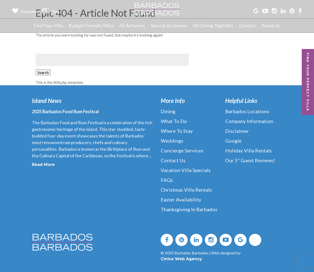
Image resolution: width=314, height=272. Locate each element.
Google (233, 141)
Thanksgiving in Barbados (189, 209)
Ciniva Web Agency (181, 259)
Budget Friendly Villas (91, 25)
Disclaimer (237, 131)
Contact (247, 25)
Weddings (172, 141)
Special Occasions (169, 25)
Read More (43, 164)
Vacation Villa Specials (186, 170)
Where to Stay (177, 131)
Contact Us (173, 160)
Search (43, 72)
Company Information (249, 121)
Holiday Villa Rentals (248, 150)
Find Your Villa (48, 25)
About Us (271, 25)
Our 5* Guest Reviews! (250, 160)
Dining (168, 111)
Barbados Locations (247, 111)
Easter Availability (181, 199)
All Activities (132, 25)
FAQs (167, 180)
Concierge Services (182, 150)
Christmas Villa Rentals (186, 190)
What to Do (174, 121)
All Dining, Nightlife (213, 25)
